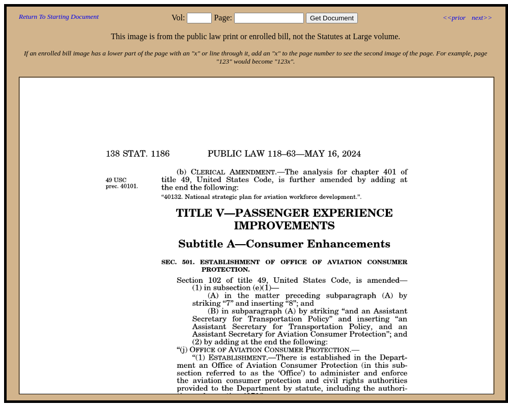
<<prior (453, 17)
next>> (482, 17)
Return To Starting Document (59, 16)
